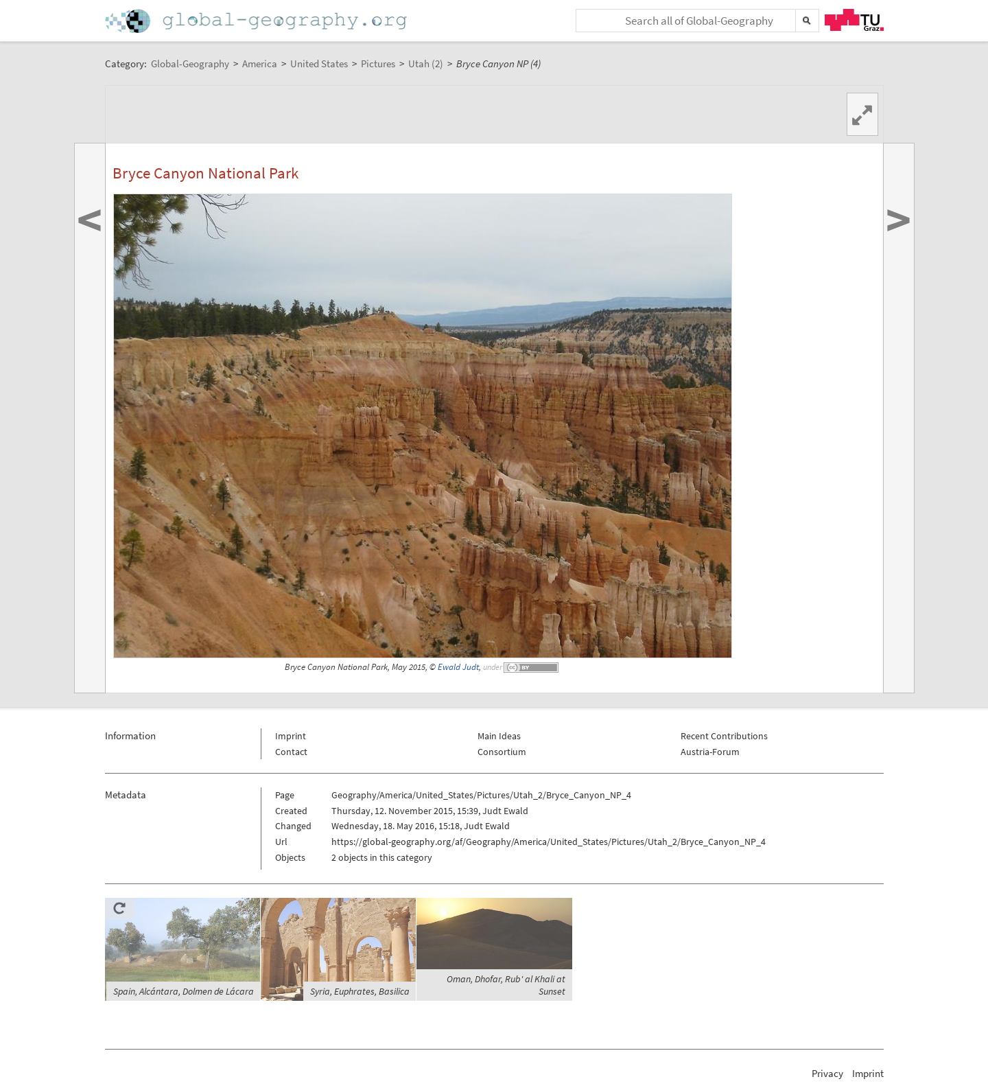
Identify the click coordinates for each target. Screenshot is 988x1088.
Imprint (290, 736)
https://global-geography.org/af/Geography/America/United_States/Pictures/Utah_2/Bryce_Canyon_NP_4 (548, 841)
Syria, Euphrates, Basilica (360, 991)
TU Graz (854, 20)
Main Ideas (499, 736)
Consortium (502, 751)
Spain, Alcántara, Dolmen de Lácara (183, 991)
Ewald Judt (458, 667)
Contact (291, 751)
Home (257, 21)
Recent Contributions (724, 736)
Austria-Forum (710, 751)
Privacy (827, 1073)
